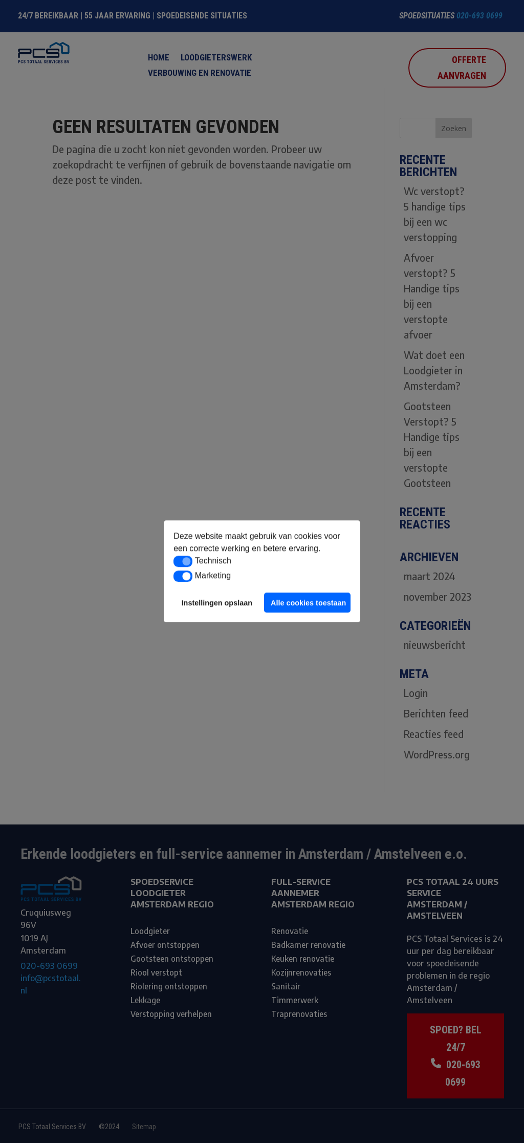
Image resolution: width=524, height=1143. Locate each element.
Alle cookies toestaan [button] (308, 603)
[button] (182, 561)
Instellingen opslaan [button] (217, 603)
